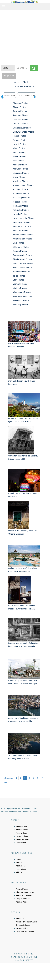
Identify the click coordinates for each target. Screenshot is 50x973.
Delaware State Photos (23, 132)
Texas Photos (19, 276)
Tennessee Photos (21, 272)
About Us (20, 918)
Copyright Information (25, 931)
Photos (27, 82)
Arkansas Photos (20, 115)
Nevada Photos (20, 214)
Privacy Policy (22, 928)
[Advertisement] (24, 36)
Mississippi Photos (21, 198)
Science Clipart (22, 839)
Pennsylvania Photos (22, 255)
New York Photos (20, 230)
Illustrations (21, 869)
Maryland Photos (20, 181)
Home (16, 82)
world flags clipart (27, 95)
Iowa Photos (18, 161)
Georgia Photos (20, 140)
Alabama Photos (20, 103)
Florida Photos (19, 136)
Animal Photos (22, 902)
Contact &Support (23, 925)
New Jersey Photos (22, 222)
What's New (21, 843)
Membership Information (26, 922)
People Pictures (22, 899)
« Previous (8, 778)
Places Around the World (26, 892)
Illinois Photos (19, 152)
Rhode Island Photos (22, 259)
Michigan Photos (20, 189)
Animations (21, 866)
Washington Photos (22, 292)
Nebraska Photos (21, 210)
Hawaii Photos (19, 144)
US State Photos (24, 86)
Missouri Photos (20, 202)
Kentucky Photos (20, 169)
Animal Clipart (22, 830)
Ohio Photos (18, 243)
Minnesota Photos (21, 193)
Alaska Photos (19, 107)
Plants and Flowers (24, 895)
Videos (19, 872)
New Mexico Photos (22, 226)
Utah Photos (18, 280)
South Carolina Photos (23, 263)
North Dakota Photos (22, 239)
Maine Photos (19, 177)
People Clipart (22, 833)
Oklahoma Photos (21, 247)
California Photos (20, 119)
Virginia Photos (20, 288)
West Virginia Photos (22, 296)
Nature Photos (22, 889)
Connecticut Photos (22, 128)
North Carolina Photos (23, 235)
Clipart (19, 859)
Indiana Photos (20, 156)
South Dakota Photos (22, 268)
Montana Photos (20, 206)
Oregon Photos (20, 251)
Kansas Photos (20, 165)
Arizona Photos (20, 111)
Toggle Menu (9, 76)
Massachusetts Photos (23, 185)
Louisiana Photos (21, 173)
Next (5, 782)
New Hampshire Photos (23, 218)
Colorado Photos (20, 124)
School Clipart (22, 826)
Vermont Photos (20, 284)
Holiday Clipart (22, 836)
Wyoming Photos (20, 304)
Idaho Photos (19, 148)
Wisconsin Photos (21, 300)
